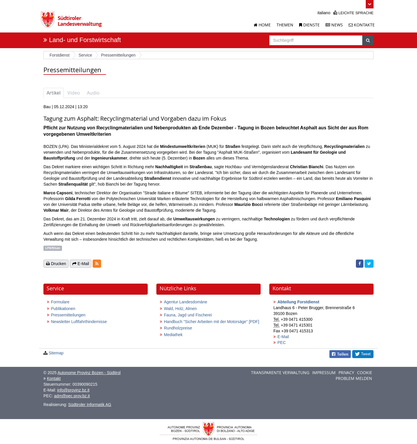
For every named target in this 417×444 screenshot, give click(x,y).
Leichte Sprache (353, 13)
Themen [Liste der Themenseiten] (285, 25)
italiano (323, 12)
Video (73, 93)
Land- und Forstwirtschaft (85, 40)
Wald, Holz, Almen (180, 308)
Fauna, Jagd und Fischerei (188, 315)
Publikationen (63, 308)
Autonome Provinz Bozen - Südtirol (88, 372)
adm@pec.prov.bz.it (72, 396)
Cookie (364, 372)
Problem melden (354, 378)
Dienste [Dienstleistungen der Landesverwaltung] (309, 25)
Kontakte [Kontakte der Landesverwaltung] (362, 25)
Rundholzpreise (178, 328)
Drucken (56, 263)
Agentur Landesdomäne (185, 302)
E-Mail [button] (80, 263)
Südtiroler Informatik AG (89, 404)
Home (262, 25)
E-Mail (283, 336)
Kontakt (54, 378)
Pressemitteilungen (68, 315)
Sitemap (56, 353)
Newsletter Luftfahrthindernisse (79, 321)
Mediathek (173, 334)
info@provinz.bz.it (73, 390)
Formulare (60, 302)
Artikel (54, 93)
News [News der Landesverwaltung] (334, 25)
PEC (281, 342)
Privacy (346, 372)
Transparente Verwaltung (280, 372)
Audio (93, 93)
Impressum (324, 372)
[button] (370, 4)
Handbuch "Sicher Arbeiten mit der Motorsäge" (211, 321)
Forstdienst (60, 55)
